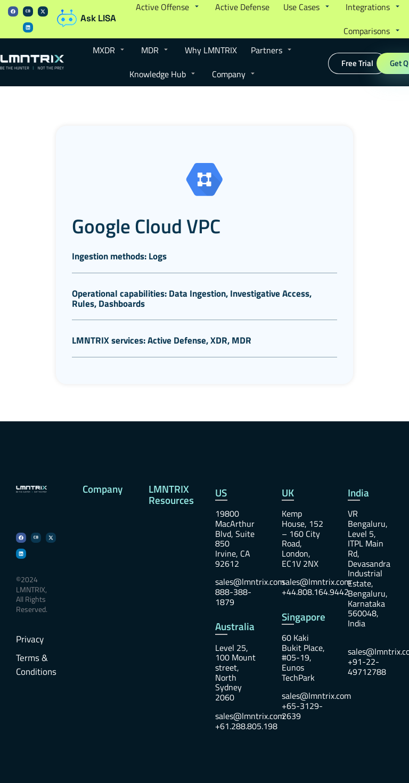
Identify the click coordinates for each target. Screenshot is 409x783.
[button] (168, 7)
